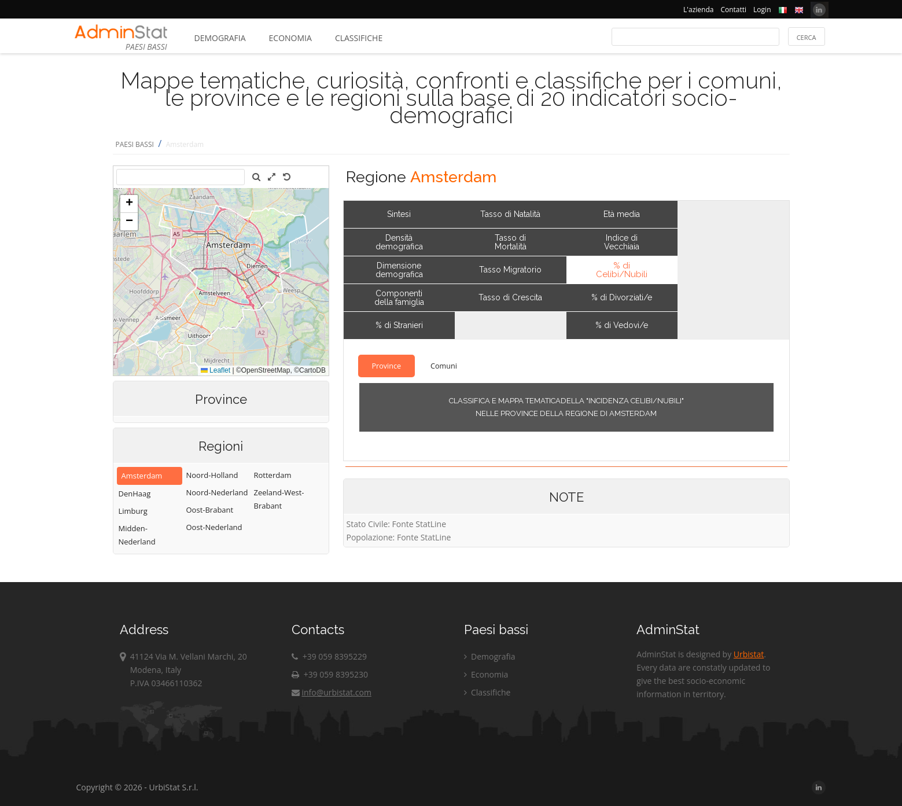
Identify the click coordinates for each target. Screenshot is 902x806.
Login (762, 9)
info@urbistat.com (331, 692)
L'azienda (698, 9)
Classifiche (358, 37)
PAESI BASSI (135, 144)
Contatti (733, 9)
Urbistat (749, 654)
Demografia (220, 37)
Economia (290, 37)
